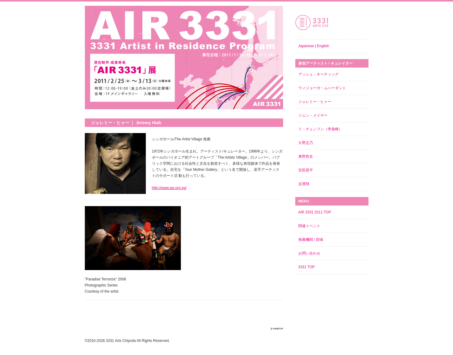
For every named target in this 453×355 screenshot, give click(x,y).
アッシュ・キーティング (318, 74)
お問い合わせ (309, 253)
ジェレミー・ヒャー (314, 102)
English (323, 46)
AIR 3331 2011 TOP (314, 212)
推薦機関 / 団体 (310, 239)
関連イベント (309, 226)
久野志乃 (305, 143)
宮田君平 (305, 170)
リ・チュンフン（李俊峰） (320, 129)
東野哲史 (305, 156)
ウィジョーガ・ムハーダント (322, 88)
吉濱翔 (303, 184)
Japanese (306, 46)
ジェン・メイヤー (313, 115)
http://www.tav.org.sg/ (169, 188)
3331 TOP (306, 267)
